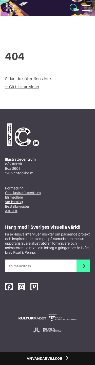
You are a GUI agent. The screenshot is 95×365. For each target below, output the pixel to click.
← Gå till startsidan (22, 87)
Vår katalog (14, 202)
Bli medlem (14, 197)
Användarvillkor (45, 358)
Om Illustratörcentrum (23, 192)
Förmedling (14, 188)
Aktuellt (11, 211)
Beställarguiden (17, 206)
